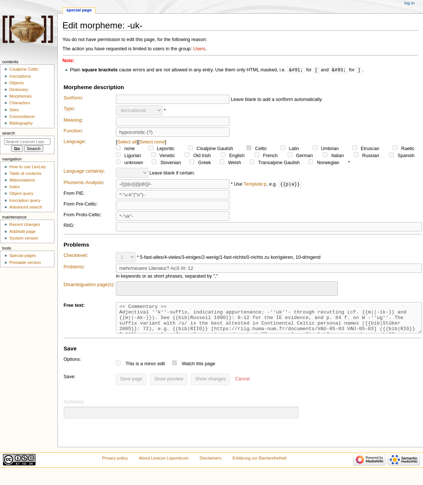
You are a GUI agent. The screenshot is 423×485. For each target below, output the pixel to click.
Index (14, 186)
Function (73, 131)
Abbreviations (22, 180)
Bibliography (21, 123)
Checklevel (75, 255)
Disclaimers (211, 464)
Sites (14, 110)
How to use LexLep (27, 167)
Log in (409, 3)
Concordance (21, 116)
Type (69, 109)
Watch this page (198, 369)
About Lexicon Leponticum (164, 464)
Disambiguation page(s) (88, 285)
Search (8, 133)
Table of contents (25, 173)
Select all (127, 142)
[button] (242, 385)
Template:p (255, 184)
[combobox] (227, 289)
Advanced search (25, 207)
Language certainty (84, 171)
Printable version (25, 262)
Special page (79, 10)
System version (23, 238)
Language (74, 142)
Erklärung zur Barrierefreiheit (259, 464)
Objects (16, 83)
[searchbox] (123, 288)
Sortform (73, 98)
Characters (19, 103)
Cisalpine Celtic (23, 69)
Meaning (73, 120)
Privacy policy (115, 464)
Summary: (74, 407)
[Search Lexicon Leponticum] (27, 141)
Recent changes (24, 224)
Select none (152, 142)
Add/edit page (22, 231)
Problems (74, 267)
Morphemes (20, 96)
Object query (21, 193)
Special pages (22, 255)
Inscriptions (20, 76)
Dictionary (18, 89)
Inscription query (24, 200)
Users (199, 48)
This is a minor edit (145, 369)
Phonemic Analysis (83, 183)
